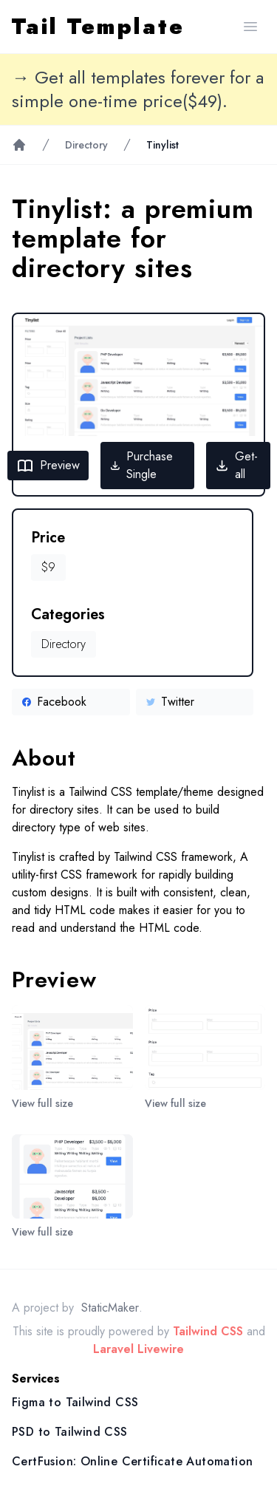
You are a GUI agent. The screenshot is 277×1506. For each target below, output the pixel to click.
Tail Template (98, 26)
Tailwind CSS (208, 1331)
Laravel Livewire (138, 1348)
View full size (42, 1103)
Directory (86, 144)
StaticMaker (110, 1307)
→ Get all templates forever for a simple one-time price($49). (138, 89)
